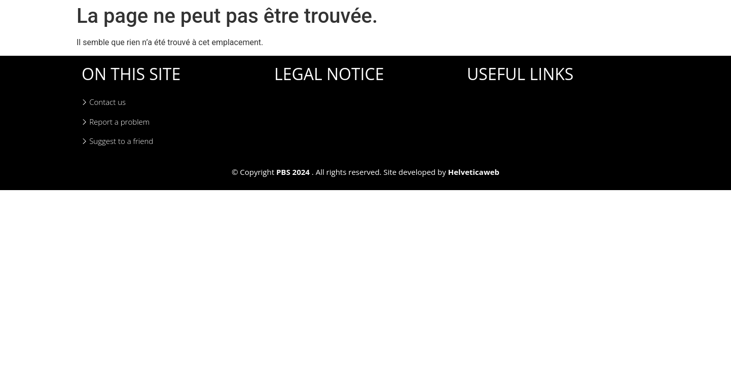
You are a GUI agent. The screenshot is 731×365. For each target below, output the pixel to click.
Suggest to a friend (117, 141)
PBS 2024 (293, 172)
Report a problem (116, 122)
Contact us (104, 102)
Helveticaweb (473, 172)
